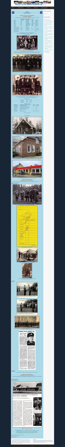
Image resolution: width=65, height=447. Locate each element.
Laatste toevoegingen (44, 7)
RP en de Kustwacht (47, 19)
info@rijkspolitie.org (35, 33)
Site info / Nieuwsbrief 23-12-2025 (49, 26)
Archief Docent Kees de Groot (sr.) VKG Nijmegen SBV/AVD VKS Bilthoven (49, 34)
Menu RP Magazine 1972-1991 (48, 30)
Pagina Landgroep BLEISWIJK (48, 40)
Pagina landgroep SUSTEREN (48, 45)
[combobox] (48, 14)
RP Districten (29, 7)
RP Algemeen (36, 7)
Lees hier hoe (40, 181)
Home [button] (13, 7)
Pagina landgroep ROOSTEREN (48, 46)
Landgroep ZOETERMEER (48, 41)
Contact (52, 7)
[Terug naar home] (32, 3)
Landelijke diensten (21, 7)
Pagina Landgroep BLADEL (48, 20)
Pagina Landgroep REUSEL (48, 23)
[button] (63, 446)
